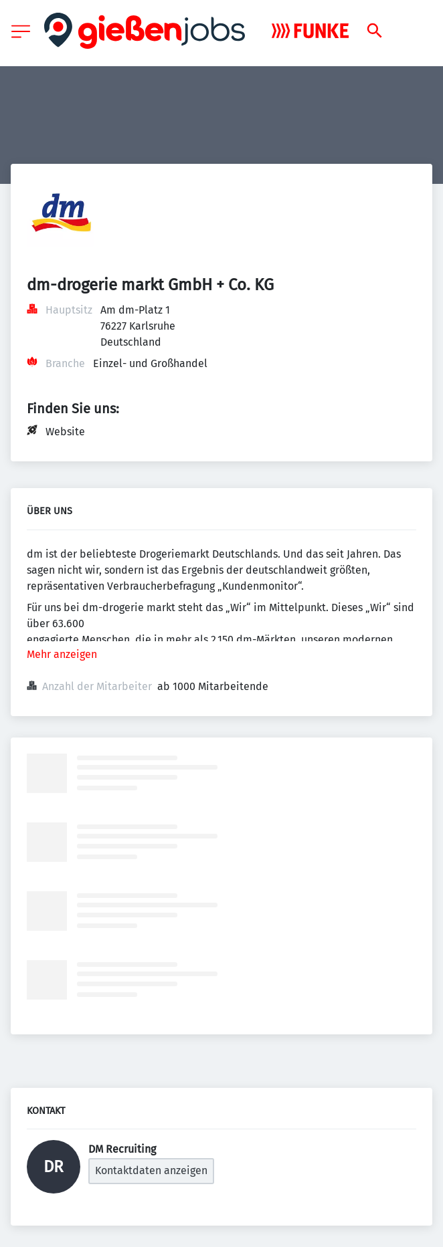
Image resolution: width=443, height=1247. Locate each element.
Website (65, 431)
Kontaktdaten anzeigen (151, 1170)
